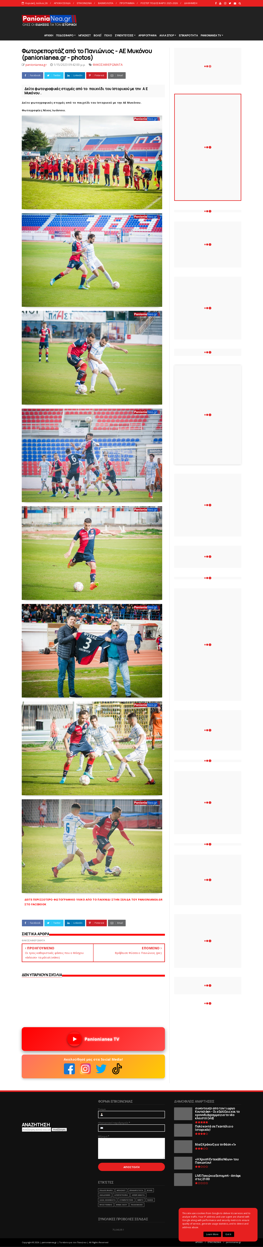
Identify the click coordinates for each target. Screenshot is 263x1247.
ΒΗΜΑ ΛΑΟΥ (121, 1205)
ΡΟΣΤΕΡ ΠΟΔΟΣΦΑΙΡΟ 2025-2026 (159, 3)
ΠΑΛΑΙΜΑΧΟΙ (137, 1205)
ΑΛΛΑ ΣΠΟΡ (166, 35)
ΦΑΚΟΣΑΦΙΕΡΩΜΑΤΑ (108, 65)
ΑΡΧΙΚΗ (48, 35)
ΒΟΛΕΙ (149, 1190)
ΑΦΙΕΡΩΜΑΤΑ (138, 1195)
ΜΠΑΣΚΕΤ (85, 35)
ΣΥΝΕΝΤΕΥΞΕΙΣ (124, 35)
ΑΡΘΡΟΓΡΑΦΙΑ (147, 35)
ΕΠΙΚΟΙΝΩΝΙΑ (84, 3)
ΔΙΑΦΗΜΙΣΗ (190, 3)
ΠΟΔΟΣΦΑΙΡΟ (64, 35)
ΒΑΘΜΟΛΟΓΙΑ (105, 3)
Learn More (212, 1234)
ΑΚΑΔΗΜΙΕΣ (105, 1195)
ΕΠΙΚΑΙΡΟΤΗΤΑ (188, 35)
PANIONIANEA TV (211, 35)
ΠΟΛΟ (108, 35)
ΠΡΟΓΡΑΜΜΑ (127, 3)
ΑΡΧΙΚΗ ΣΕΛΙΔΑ (62, 3)
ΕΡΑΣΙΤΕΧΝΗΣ (106, 1205)
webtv (140, 1200)
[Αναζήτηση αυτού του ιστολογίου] (36, 1129)
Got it (228, 1234)
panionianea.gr (233, 1242)
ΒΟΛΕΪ (97, 35)
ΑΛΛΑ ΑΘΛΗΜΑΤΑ (108, 1200)
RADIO (150, 1200)
